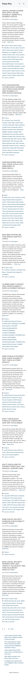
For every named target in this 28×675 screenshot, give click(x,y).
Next (13, 629)
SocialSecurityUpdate (8, 335)
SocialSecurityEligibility (8, 333)
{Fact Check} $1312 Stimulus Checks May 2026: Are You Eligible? (12, 421)
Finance (6, 45)
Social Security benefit (12, 612)
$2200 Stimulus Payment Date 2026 (14, 395)
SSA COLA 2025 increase (12, 619)
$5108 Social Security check (12, 601)
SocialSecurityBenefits (8, 330)
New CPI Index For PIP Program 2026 (13, 509)
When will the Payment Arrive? (15, 452)
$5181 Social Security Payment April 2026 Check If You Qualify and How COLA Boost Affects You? (13, 566)
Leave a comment (9, 77)
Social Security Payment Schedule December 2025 (13, 615)
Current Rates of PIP (8, 500)
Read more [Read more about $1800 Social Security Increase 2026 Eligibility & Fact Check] (5, 548)
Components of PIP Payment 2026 (12, 498)
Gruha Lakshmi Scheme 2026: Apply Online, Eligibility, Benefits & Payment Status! (12, 14)
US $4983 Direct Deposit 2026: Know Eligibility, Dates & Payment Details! (13, 286)
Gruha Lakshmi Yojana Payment (11, 71)
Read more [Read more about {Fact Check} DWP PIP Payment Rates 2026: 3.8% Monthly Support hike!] (22, 490)
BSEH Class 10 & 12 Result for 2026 (14, 197)
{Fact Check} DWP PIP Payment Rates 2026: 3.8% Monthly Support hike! (13, 466)
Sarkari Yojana (17, 45)
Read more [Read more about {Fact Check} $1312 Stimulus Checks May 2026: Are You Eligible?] (10, 444)
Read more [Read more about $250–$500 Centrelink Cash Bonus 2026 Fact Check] (17, 264)
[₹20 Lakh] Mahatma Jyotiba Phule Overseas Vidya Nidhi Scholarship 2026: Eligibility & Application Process (13, 89)
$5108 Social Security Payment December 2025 (13, 603)
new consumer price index (16, 507)
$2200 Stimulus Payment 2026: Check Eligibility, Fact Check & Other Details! (13, 359)
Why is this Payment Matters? (10, 454)
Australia (6, 270)
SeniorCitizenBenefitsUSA (9, 328)
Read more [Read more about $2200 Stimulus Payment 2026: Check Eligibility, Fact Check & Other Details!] (9, 389)
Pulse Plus (7, 4)
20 (9, 629)
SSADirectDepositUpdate (9, 339)
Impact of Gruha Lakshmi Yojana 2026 (13, 75)
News (11, 45)
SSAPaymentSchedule (8, 342)
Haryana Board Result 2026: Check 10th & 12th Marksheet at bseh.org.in (12, 165)
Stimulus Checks (11, 409)
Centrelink (13, 270)
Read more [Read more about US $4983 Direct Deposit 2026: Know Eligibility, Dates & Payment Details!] (5, 315)
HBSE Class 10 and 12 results (10, 222)
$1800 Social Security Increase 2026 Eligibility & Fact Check (13, 521)
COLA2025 (14, 326)
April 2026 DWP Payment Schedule (14, 496)
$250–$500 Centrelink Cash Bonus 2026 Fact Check (12, 237)
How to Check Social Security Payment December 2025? (13, 610)
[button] (20, 4)
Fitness (11, 598)
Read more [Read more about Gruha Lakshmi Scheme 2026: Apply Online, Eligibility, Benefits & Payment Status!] (10, 42)
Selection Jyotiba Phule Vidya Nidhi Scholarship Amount (13, 148)
